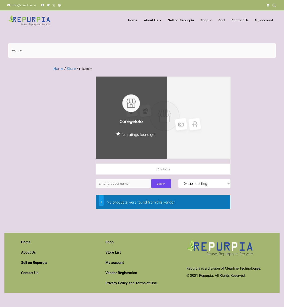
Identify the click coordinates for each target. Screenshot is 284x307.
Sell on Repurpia (181, 20)
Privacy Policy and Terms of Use (131, 283)
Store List (113, 252)
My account (264, 20)
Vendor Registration (121, 273)
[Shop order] (204, 183)
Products (163, 169)
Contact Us (239, 20)
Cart (221, 20)
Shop (204, 20)
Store (71, 68)
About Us (151, 20)
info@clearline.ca (24, 5)
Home (132, 20)
